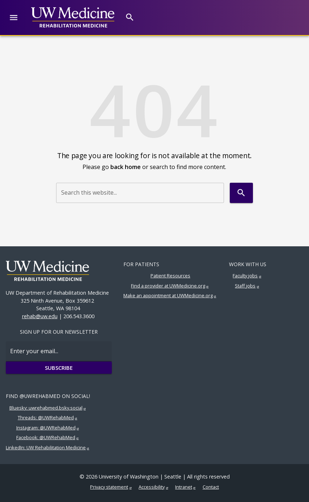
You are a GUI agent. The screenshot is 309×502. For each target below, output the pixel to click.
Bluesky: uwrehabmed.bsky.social (45, 407)
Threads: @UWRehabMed (46, 417)
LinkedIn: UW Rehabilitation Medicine (46, 447)
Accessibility (152, 487)
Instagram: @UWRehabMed (46, 427)
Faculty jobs (245, 275)
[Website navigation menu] (13, 17)
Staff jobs (245, 285)
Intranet (183, 487)
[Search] (129, 17)
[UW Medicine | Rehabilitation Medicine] (72, 17)
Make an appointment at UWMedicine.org (168, 295)
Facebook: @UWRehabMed (45, 437)
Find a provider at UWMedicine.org (168, 285)
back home (125, 167)
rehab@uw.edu (40, 316)
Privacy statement (109, 487)
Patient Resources (170, 275)
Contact (211, 487)
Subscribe (59, 367)
